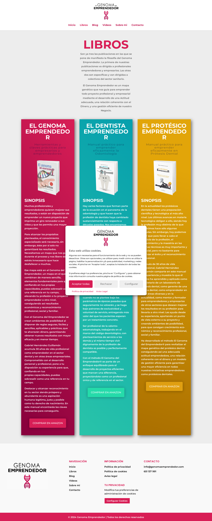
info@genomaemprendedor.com (164, 466)
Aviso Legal (101, 291)
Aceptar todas (81, 284)
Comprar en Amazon (48, 423)
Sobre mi (121, 25)
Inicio (72, 25)
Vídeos (107, 25)
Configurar (131, 284)
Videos (73, 480)
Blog (95, 25)
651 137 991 (150, 471)
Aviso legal (110, 476)
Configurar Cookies (117, 500)
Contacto (138, 25)
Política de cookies (115, 471)
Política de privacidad (82, 291)
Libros (84, 25)
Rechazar (106, 284)
